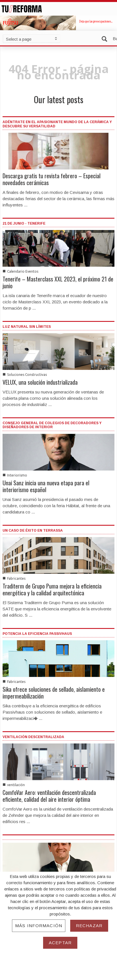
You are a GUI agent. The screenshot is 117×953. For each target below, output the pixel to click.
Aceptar (60, 942)
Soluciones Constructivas (27, 374)
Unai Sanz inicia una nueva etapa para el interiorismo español (46, 486)
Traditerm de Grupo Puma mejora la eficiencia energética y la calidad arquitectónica (52, 589)
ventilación (16, 785)
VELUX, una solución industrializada (40, 382)
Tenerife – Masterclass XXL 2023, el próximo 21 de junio (58, 282)
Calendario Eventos (22, 271)
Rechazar (89, 925)
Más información (38, 925)
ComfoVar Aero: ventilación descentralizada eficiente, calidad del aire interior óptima (49, 795)
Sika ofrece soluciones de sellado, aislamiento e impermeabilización (54, 692)
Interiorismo (17, 475)
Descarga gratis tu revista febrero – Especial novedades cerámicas (51, 179)
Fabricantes (16, 578)
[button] (105, 38)
